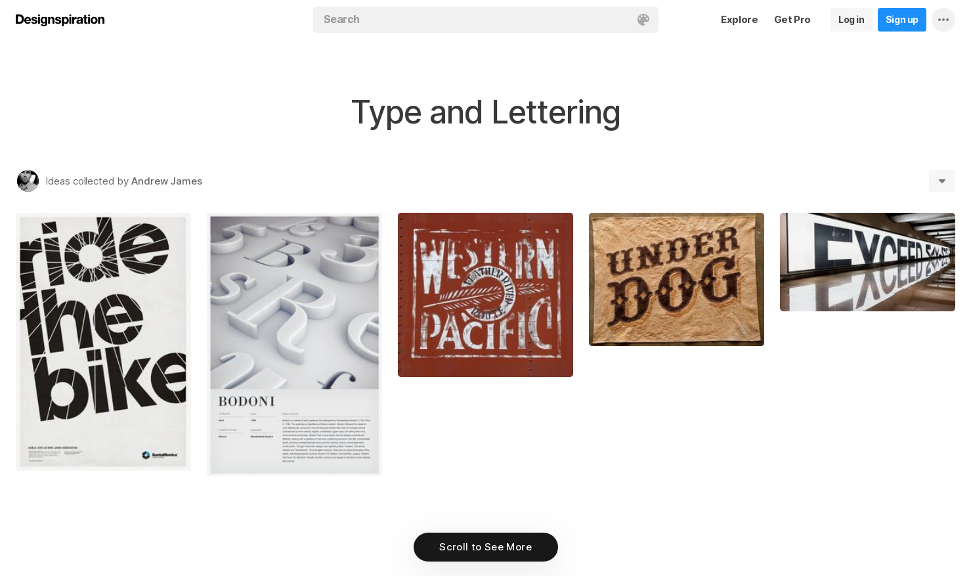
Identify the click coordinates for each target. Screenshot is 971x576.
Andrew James (166, 181)
